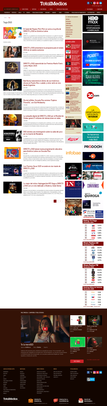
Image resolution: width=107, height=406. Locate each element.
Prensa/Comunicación (41, 382)
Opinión (68, 36)
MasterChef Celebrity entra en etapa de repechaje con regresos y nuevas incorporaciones (73, 58)
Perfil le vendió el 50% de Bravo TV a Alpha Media (73, 63)
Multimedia (22, 388)
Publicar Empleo (57, 373)
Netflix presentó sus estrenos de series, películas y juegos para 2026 (73, 46)
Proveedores (40, 388)
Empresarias (69, 25)
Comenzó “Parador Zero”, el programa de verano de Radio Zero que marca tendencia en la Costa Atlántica (73, 109)
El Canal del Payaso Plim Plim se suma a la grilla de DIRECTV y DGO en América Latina (42, 30)
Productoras (40, 384)
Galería (78, 132)
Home (5, 17)
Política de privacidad (7, 401)
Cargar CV (56, 377)
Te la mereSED (70, 129)
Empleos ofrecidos (58, 371)
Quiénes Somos (73, 371)
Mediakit (72, 379)
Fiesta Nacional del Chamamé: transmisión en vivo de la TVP (73, 89)
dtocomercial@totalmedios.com (40, 403)
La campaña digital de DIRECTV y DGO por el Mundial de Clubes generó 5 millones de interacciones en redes (43, 117)
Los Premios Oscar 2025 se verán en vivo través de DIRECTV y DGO (41, 167)
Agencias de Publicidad (42, 373)
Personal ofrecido (58, 375)
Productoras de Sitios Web (43, 386)
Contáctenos (73, 377)
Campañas (68, 23)
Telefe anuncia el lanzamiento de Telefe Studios (72, 52)
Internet (5, 382)
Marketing (39, 380)
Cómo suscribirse (74, 373)
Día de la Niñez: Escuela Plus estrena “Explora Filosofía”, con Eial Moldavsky (40, 101)
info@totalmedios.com (63, 403)
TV (3, 377)
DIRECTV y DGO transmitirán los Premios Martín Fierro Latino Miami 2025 (43, 64)
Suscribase (89, 9)
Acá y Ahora (90, 348)
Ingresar (99, 9)
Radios (4, 379)
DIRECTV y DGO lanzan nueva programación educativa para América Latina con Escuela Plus (42, 150)
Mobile (5, 393)
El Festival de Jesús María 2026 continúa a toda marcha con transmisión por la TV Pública (73, 78)
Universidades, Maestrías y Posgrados (43, 392)
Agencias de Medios (41, 371)
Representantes (40, 389)
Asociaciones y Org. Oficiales (43, 377)
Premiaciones (69, 30)
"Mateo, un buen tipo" (92, 326)
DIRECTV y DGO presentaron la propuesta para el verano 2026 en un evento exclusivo (43, 49)
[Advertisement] (10, 337)
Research (68, 21)
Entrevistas (69, 34)
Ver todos (77, 361)
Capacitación (69, 32)
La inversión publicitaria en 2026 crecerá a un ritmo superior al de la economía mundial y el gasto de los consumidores (72, 96)
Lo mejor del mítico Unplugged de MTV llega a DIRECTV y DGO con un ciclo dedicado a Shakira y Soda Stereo (43, 184)
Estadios (5, 388)
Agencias (68, 28)
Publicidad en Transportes (9, 389)
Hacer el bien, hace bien (76, 326)
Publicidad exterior (7, 380)
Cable (4, 375)
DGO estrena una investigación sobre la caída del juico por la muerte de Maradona (43, 133)
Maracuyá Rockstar (75, 348)
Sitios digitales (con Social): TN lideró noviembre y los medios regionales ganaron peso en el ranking (73, 70)
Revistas (5, 373)
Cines (4, 386)
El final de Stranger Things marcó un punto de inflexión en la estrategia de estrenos (73, 103)
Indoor (4, 384)
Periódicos (5, 371)
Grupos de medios (41, 379)
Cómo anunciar (73, 375)
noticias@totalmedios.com (89, 403)
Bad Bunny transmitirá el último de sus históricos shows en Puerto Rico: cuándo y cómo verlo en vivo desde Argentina (42, 83)
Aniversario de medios (42, 375)
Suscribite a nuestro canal (93, 359)
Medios (67, 19)
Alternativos (6, 391)
